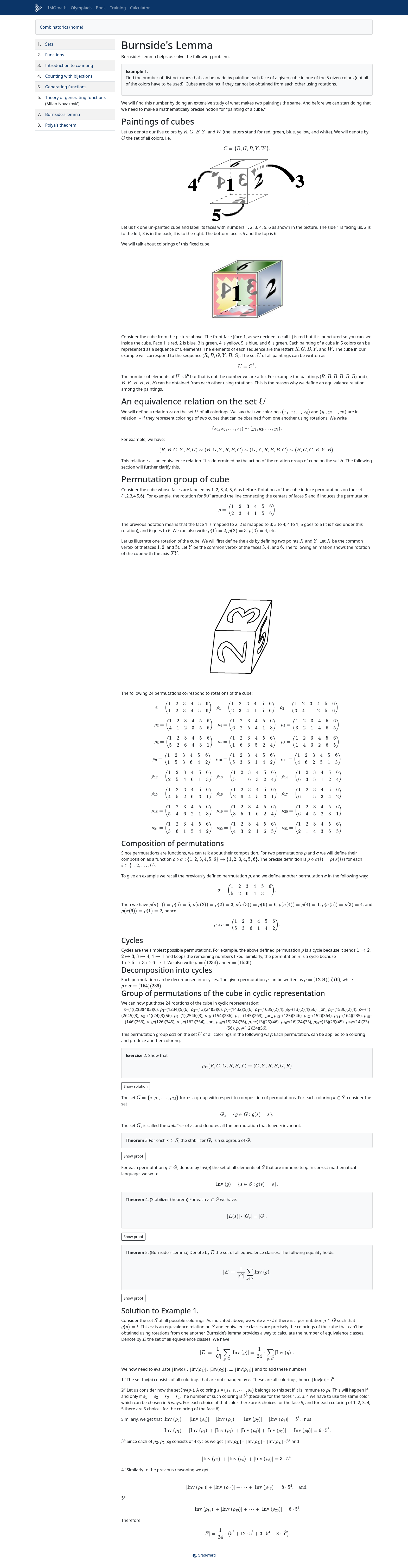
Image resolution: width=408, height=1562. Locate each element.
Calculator (140, 8)
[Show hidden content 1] (133, 1155)
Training (118, 8)
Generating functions (65, 87)
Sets (49, 44)
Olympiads (81, 8)
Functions (54, 55)
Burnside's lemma (62, 114)
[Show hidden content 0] (135, 1086)
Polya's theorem (60, 125)
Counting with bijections (68, 76)
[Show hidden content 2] (133, 1236)
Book (101, 8)
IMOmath (57, 8)
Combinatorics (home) (61, 27)
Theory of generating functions (75, 97)
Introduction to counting (69, 65)
